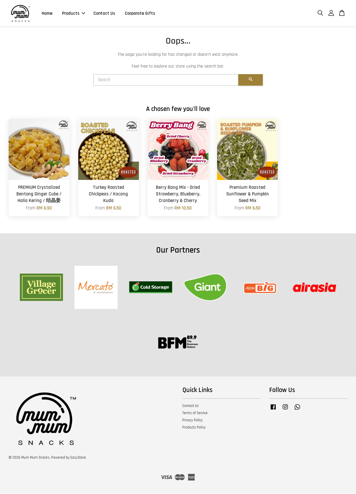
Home (47, 14)
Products (73, 14)
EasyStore (78, 458)
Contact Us (104, 14)
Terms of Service (195, 413)
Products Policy (194, 428)
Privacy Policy (192, 420)
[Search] (165, 80)
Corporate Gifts (140, 14)
